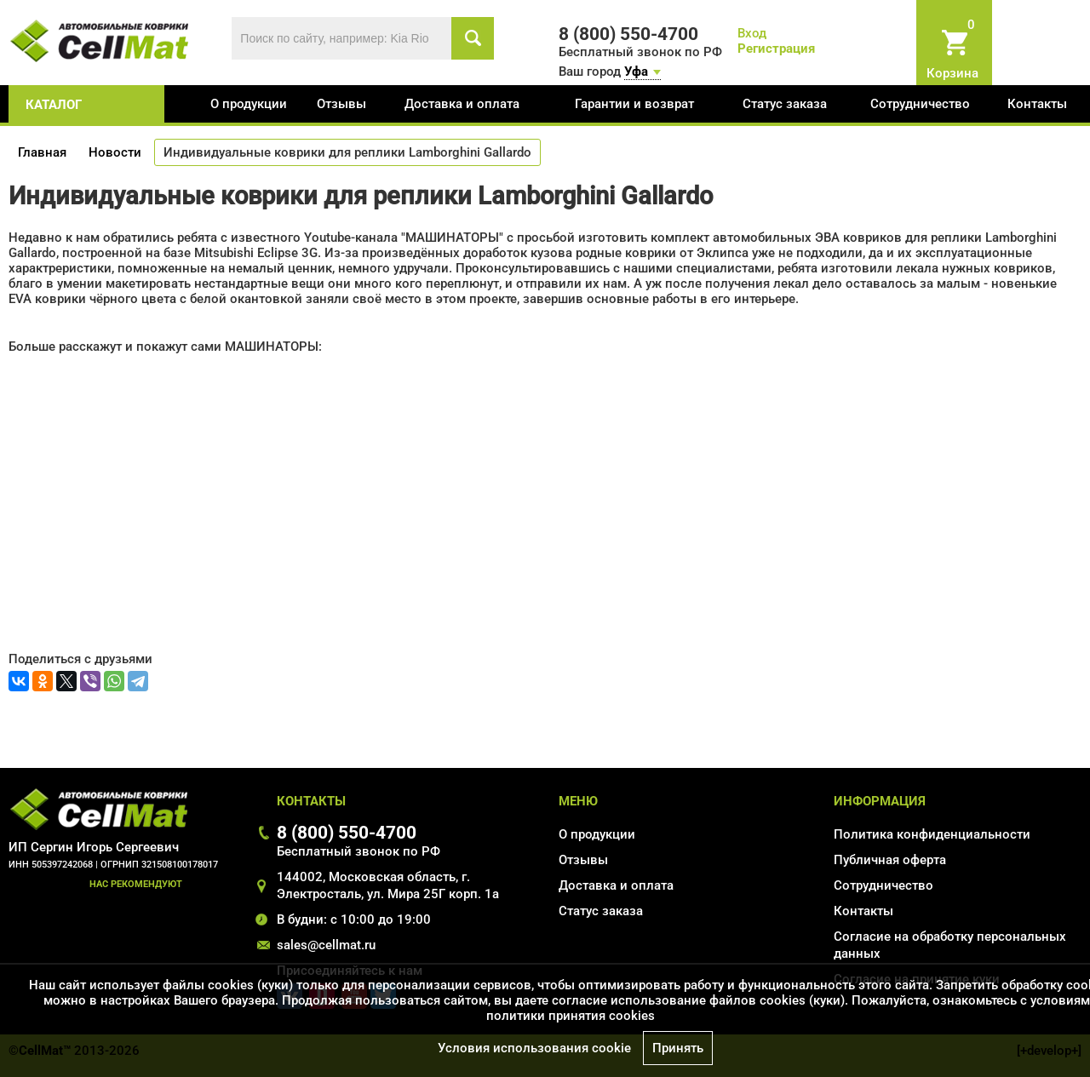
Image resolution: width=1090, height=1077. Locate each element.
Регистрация (776, 48)
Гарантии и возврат (634, 104)
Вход (751, 33)
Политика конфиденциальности (932, 834)
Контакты (1037, 104)
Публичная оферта (890, 860)
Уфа (636, 71)
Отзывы (341, 104)
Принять (677, 1048)
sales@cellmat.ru (326, 945)
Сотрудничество (920, 104)
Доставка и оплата (461, 104)
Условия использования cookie (534, 1048)
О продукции (248, 104)
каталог (54, 104)
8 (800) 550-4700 (346, 832)
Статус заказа (785, 104)
